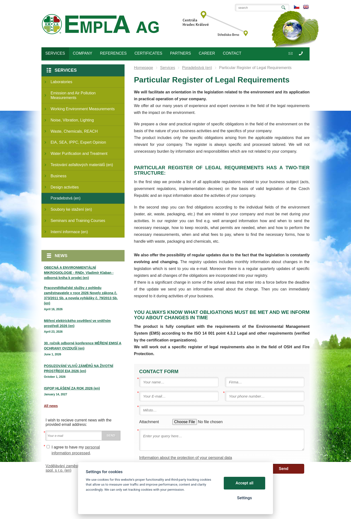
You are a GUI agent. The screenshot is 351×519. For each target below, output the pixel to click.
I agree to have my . (76, 450)
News (61, 255)
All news (51, 406)
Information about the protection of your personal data (185, 458)
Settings (244, 498)
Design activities (65, 187)
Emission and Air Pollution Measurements (73, 95)
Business (59, 176)
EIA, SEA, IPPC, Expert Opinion (78, 142)
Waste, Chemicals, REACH (74, 131)
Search (283, 7)
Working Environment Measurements (83, 109)
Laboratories (61, 82)
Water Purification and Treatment (79, 153)
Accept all (245, 483)
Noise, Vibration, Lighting (72, 120)
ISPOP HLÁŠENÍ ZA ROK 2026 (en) (72, 388)
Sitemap (66, 502)
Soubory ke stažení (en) (71, 209)
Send (283, 469)
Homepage (143, 68)
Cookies (52, 502)
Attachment (149, 422)
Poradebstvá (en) (66, 198)
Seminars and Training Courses (78, 221)
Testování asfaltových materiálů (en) (82, 165)
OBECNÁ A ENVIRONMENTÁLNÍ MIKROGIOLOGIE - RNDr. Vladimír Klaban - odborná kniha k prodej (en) (78, 273)
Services (66, 70)
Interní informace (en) (69, 232)
